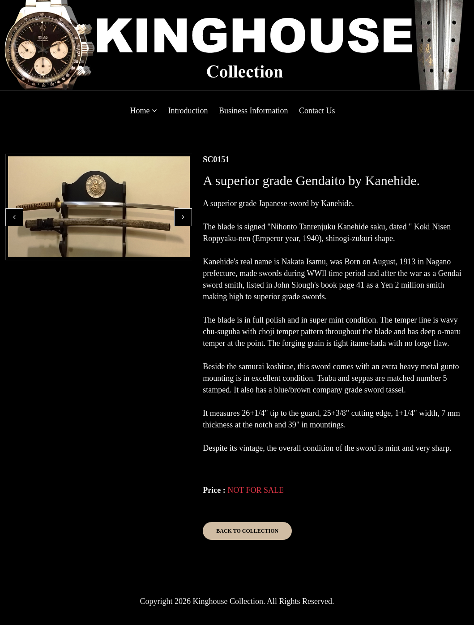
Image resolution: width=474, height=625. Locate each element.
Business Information (253, 110)
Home (144, 110)
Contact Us (317, 110)
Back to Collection (247, 531)
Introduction (188, 110)
